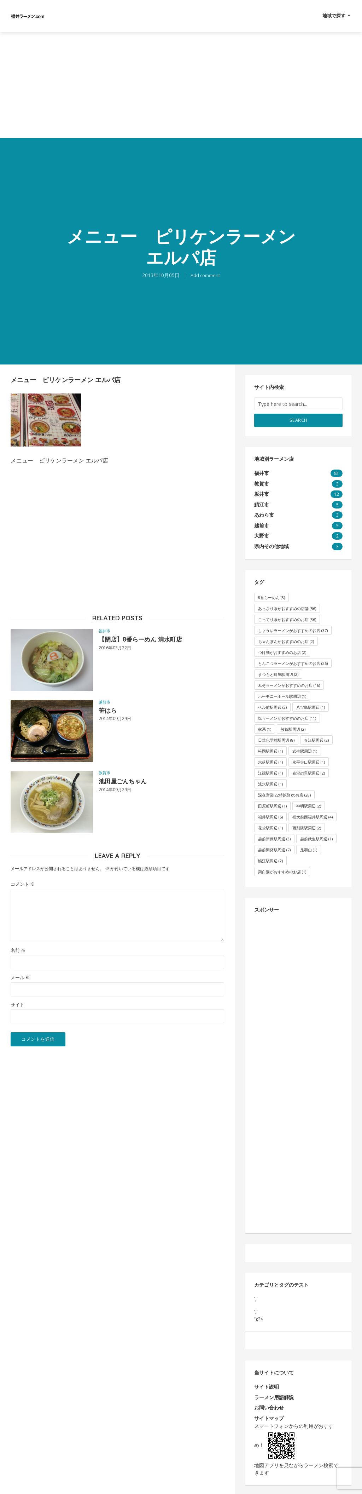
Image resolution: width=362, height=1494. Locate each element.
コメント (23, 884)
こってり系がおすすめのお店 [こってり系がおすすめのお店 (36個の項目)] (287, 617)
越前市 (104, 702)
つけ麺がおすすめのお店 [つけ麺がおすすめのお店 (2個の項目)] (282, 650)
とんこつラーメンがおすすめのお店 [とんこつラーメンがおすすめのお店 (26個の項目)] (293, 661)
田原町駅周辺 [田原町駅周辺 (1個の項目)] (272, 804)
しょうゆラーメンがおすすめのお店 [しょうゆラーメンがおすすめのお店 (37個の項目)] (293, 628)
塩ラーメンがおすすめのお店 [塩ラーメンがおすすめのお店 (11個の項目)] (287, 716)
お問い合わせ (269, 1406)
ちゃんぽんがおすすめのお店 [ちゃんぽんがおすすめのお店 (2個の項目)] (286, 639)
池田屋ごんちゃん (127, 781)
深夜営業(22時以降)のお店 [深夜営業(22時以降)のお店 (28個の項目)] (284, 793)
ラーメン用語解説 (274, 1395)
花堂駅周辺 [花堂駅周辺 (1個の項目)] (270, 826)
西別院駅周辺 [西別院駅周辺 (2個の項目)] (306, 826)
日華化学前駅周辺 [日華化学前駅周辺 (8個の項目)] (276, 738)
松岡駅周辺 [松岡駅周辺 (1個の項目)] (270, 749)
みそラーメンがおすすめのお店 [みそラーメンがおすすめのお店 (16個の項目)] (289, 683)
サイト (17, 1005)
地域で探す (333, 15)
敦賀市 (104, 772)
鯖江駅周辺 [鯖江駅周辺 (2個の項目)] (270, 859)
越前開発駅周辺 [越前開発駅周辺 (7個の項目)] (274, 848)
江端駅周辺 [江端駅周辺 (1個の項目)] (270, 771)
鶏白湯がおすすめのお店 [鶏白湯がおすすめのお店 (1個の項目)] (282, 870)
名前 (18, 950)
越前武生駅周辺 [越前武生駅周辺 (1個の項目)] (316, 837)
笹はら (109, 711)
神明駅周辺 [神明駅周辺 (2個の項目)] (308, 804)
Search (299, 420)
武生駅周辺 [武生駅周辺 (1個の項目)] (304, 749)
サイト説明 (266, 1385)
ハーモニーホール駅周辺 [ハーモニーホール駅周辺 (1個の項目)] (282, 694)
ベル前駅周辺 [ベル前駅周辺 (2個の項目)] (272, 705)
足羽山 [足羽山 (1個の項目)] (308, 848)
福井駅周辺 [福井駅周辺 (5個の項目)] (270, 815)
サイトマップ (269, 1416)
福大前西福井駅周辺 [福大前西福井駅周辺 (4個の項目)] (312, 815)
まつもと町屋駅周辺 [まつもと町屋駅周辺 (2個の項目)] (278, 672)
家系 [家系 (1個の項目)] (264, 727)
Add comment (205, 275)
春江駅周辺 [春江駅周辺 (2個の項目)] (316, 738)
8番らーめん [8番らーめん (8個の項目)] (271, 595)
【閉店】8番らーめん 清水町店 (148, 640)
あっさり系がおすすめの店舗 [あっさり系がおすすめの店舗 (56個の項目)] (287, 606)
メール (20, 978)
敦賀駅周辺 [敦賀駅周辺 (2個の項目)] (293, 727)
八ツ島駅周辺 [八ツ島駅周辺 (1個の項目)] (310, 705)
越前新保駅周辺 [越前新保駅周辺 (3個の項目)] (274, 837)
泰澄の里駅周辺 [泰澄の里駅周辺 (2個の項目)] (308, 771)
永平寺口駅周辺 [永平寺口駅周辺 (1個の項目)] (308, 760)
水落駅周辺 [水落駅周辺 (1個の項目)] (270, 760)
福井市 (104, 630)
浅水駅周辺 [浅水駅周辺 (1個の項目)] (270, 782)
